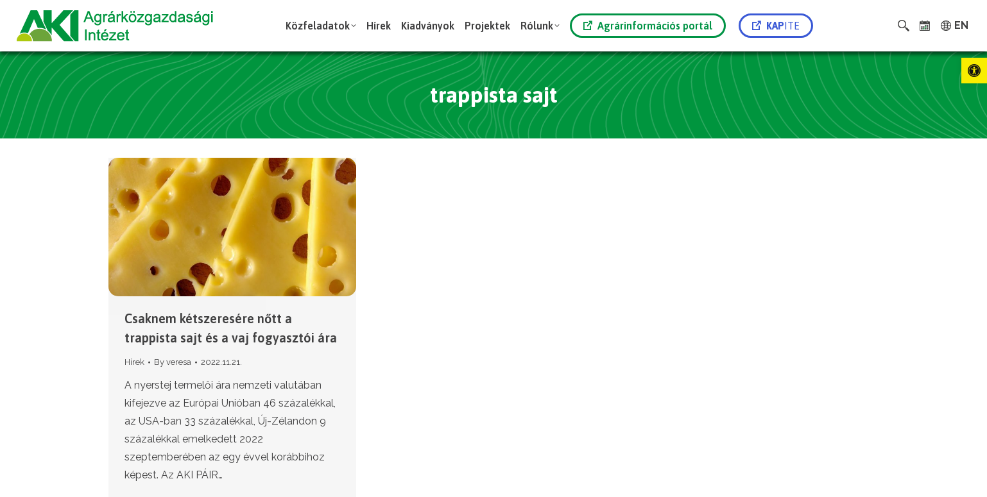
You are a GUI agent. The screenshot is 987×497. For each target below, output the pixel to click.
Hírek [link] (134, 362)
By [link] (172, 362)
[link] (974, 70)
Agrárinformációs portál (647, 25)
